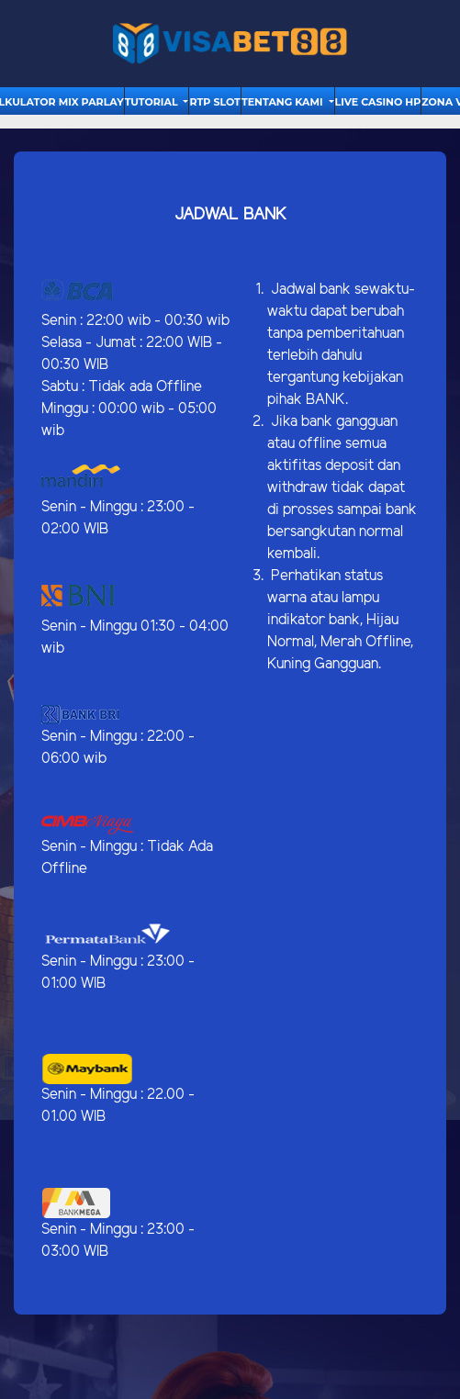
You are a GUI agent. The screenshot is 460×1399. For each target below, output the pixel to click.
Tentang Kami (283, 101)
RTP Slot (214, 101)
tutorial (153, 101)
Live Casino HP (378, 101)
